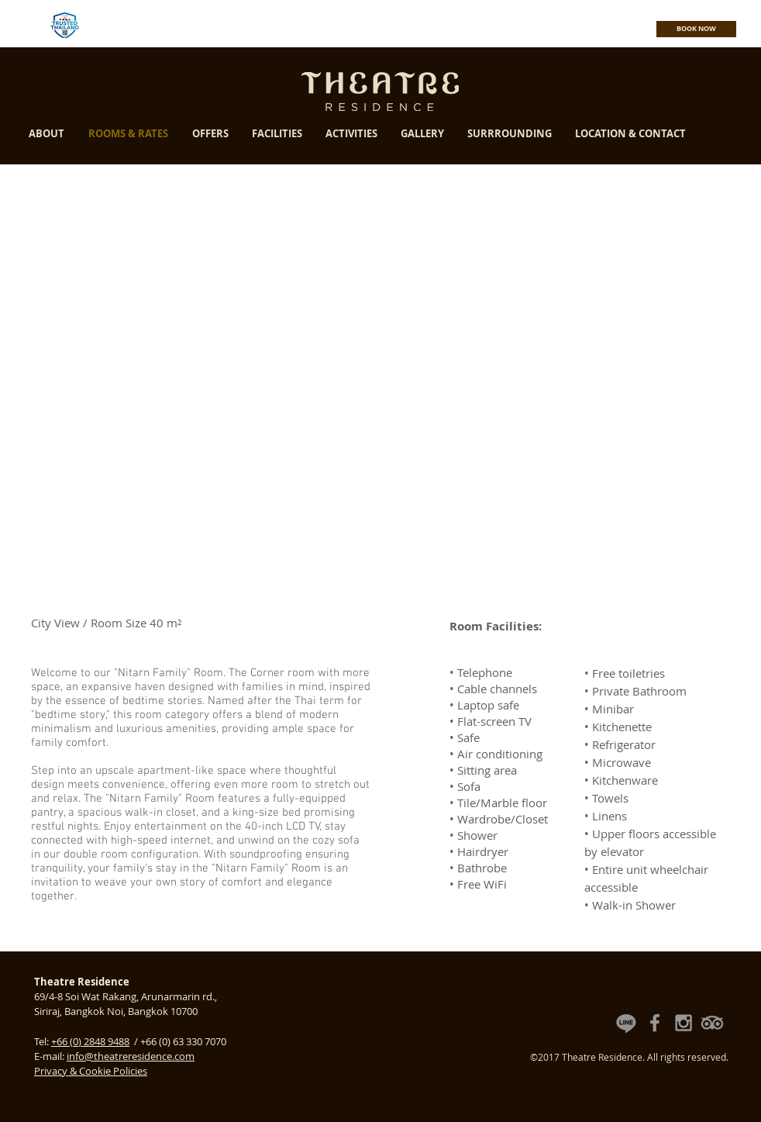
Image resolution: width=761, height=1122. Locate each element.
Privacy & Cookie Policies (90, 1071)
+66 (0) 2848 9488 (90, 1041)
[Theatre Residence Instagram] (683, 1022)
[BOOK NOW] (696, 29)
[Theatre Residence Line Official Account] (626, 1022)
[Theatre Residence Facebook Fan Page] (654, 1022)
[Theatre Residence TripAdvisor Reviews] (712, 1022)
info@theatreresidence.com (131, 1056)
